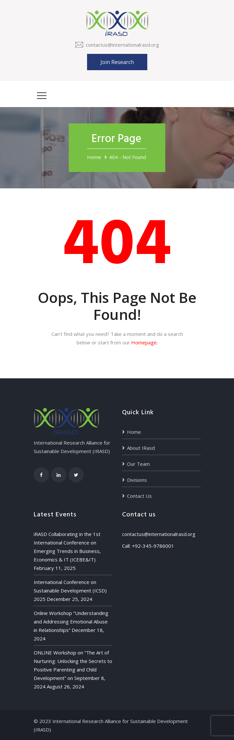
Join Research (117, 62)
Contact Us (139, 496)
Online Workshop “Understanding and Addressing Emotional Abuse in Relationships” (71, 621)
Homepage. (144, 342)
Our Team (138, 464)
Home (94, 157)
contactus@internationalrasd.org (122, 44)
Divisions (137, 480)
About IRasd (141, 448)
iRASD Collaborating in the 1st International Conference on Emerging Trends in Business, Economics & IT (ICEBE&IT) (67, 547)
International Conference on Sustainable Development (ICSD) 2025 (70, 590)
